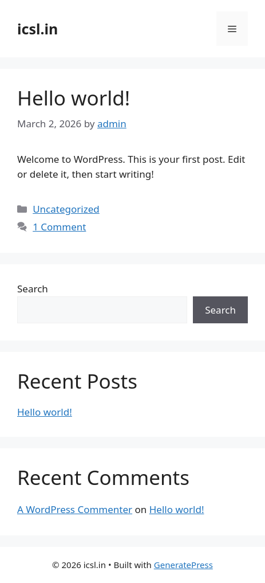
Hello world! (73, 97)
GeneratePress (183, 564)
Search (32, 288)
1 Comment (59, 226)
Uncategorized (66, 209)
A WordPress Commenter (74, 509)
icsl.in (37, 28)
